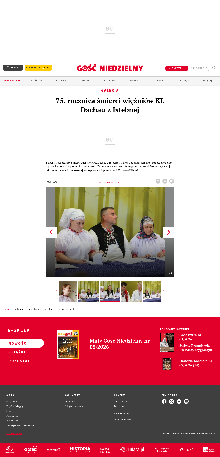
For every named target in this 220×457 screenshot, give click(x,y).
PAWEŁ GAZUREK (66, 309)
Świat (85, 80)
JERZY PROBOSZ (32, 309)
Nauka (134, 80)
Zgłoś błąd (14, 433)
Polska (61, 80)
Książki (16, 352)
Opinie (159, 80)
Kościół (36, 80)
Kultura (110, 80)
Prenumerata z (38, 68)
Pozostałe (16, 361)
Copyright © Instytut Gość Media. (176, 433)
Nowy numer (12, 80)
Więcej (207, 80)
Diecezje (183, 80)
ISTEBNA (19, 309)
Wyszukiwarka (214, 68)
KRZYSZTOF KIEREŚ (48, 309)
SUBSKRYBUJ (176, 68)
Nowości (16, 343)
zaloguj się (199, 68)
